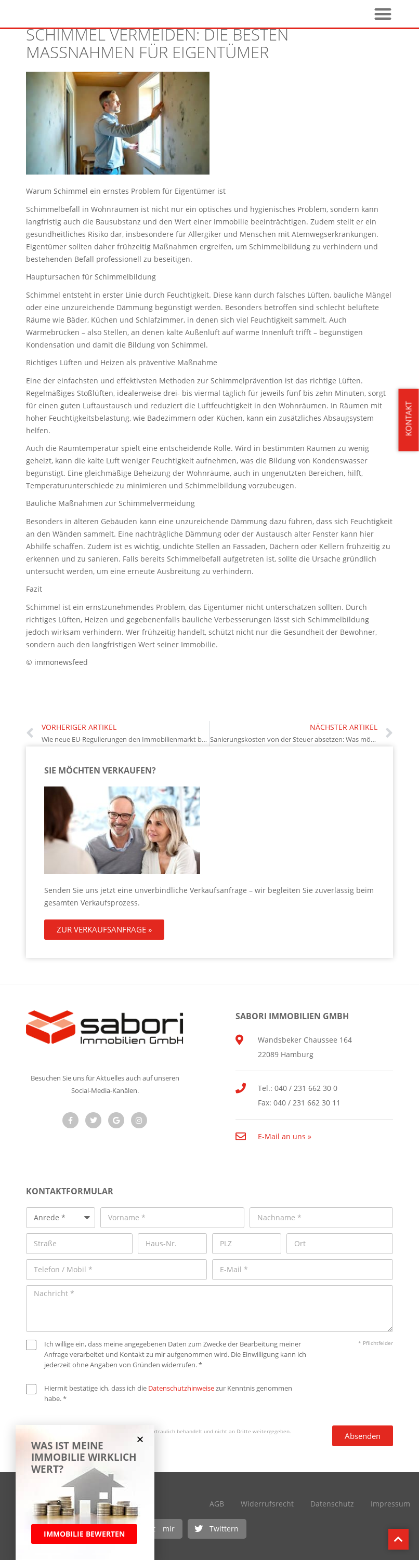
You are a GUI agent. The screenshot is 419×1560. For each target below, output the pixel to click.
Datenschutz (332, 1504)
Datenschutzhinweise (181, 1388)
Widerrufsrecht (267, 1504)
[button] (217, 1529)
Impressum (390, 1504)
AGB (217, 1504)
